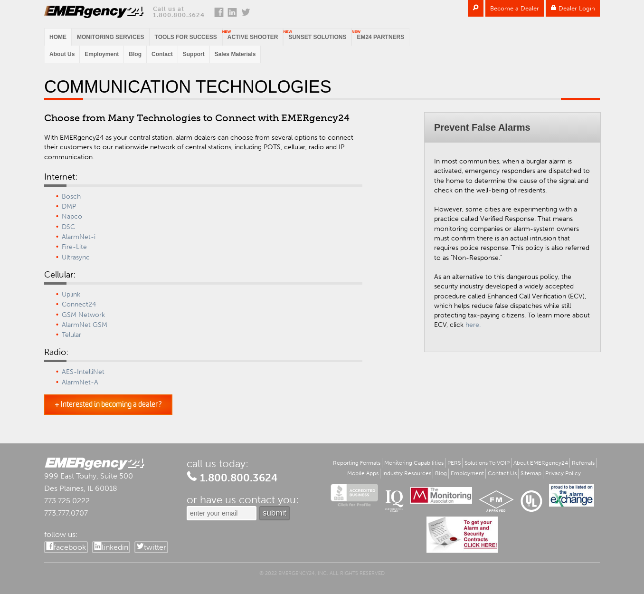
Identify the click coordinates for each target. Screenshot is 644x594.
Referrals (583, 463)
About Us (62, 54)
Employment (102, 54)
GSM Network (83, 315)
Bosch (71, 196)
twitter (155, 547)
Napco (72, 216)
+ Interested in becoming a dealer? (108, 404)
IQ (394, 501)
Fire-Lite (74, 247)
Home (57, 37)
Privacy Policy (563, 473)
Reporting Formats (356, 463)
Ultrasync (76, 257)
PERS (454, 463)
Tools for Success (186, 37)
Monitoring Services (110, 37)
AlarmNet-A (80, 382)
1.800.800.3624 (179, 15)
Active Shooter (252, 37)
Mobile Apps (363, 473)
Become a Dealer (514, 8)
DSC (68, 227)
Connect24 (79, 304)
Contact (162, 54)
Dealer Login (572, 8)
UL (531, 501)
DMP (69, 206)
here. (473, 325)
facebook (70, 547)
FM (496, 501)
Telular (71, 335)
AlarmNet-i (78, 237)
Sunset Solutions (317, 37)
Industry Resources (406, 473)
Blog (135, 54)
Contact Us (502, 473)
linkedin (115, 547)
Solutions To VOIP (487, 463)
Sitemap (531, 473)
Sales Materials (235, 54)
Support (194, 54)
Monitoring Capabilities (414, 463)
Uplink (71, 294)
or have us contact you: (243, 500)
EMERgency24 (93, 12)
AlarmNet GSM (84, 325)
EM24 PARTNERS (380, 37)
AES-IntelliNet (83, 372)
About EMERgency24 (540, 463)
